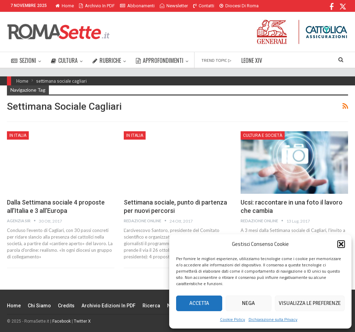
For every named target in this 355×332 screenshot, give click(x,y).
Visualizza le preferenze (310, 303)
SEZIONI (23, 60)
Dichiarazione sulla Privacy (273, 319)
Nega (248, 303)
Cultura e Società (262, 135)
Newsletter (174, 5)
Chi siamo (39, 305)
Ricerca (151, 305)
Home (64, 5)
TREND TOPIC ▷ (216, 60)
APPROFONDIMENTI (159, 60)
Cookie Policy (232, 319)
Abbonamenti (137, 5)
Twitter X (82, 321)
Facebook (61, 321)
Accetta (199, 303)
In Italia (17, 135)
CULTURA (64, 60)
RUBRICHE (107, 60)
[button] (341, 244)
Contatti (203, 5)
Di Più (226, 5)
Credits (66, 305)
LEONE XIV (251, 60)
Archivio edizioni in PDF (108, 305)
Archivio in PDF (97, 5)
